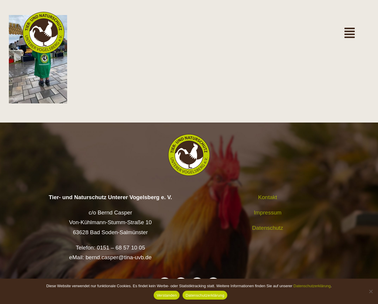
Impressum (267, 212)
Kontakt (267, 197)
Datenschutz (267, 228)
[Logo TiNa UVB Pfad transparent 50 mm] (43, 14)
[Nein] (371, 291)
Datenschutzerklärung (312, 286)
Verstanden (167, 295)
